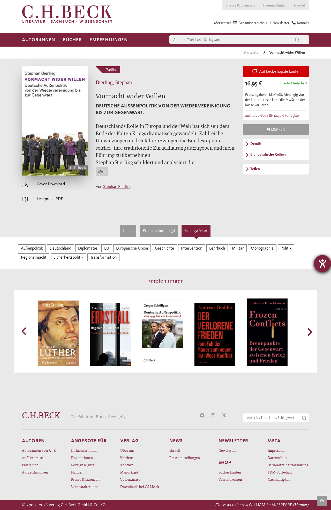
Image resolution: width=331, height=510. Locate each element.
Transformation (103, 257)
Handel (299, 5)
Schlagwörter (196, 230)
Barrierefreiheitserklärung (288, 465)
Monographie (262, 248)
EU (106, 248)
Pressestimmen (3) (159, 230)
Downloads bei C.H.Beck (139, 486)
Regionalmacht (34, 257)
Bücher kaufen (230, 472)
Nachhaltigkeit (279, 479)
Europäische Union (132, 248)
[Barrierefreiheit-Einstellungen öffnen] (322, 263)
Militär (238, 248)
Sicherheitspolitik (68, 257)
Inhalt (128, 230)
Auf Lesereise (32, 457)
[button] (24, 331)
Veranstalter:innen (86, 486)
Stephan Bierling (117, 186)
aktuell (174, 450)
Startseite (251, 52)
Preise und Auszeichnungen (35, 468)
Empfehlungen (108, 39)
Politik (286, 248)
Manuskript (129, 472)
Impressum (276, 450)
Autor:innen (38, 39)
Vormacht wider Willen (287, 52)
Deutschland (60, 248)
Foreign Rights (274, 5)
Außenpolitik (32, 248)
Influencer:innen (84, 450)
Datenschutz (278, 457)
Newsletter (227, 450)
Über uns (127, 450)
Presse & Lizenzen (240, 5)
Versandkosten (230, 479)
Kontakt (126, 465)
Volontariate (130, 479)
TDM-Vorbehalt (280, 472)
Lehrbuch (217, 248)
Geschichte (164, 248)
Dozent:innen (82, 457)
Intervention (191, 248)
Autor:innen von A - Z (39, 450)
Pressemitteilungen (184, 457)
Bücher (72, 39)
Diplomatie (87, 248)
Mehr (102, 171)
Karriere (126, 457)
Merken (276, 129)
